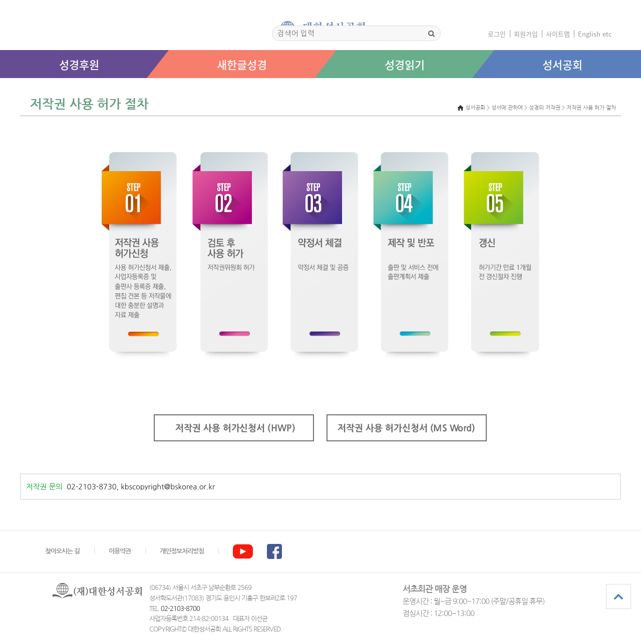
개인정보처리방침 (182, 551)
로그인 (497, 34)
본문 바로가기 (0, 88)
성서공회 (562, 64)
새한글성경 (242, 64)
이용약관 (120, 551)
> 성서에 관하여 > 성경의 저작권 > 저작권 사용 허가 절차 (551, 108)
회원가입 (526, 34)
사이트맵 (558, 34)
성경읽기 (405, 64)
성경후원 (79, 64)
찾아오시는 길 (62, 551)
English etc (595, 34)
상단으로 (618, 596)
